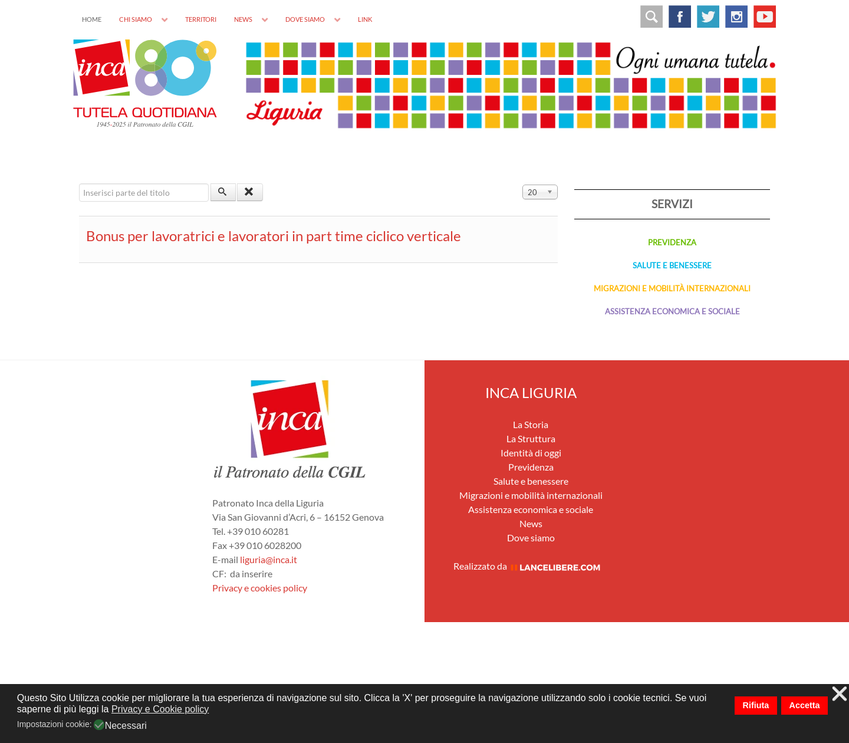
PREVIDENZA (672, 242)
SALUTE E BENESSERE (672, 265)
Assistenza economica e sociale (530, 509)
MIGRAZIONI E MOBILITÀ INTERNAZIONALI (672, 288)
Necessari (126, 726)
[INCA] (145, 81)
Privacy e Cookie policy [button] (160, 709)
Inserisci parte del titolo (79, 183)
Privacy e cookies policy (259, 587)
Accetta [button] (804, 705)
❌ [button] (839, 694)
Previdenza (531, 466)
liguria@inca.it (268, 559)
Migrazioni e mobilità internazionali (531, 495)
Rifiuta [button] (756, 705)
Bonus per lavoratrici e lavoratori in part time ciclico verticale (273, 235)
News (530, 523)
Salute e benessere (530, 480)
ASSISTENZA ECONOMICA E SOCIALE (672, 311)
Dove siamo (531, 537)
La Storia (530, 424)
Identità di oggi (531, 452)
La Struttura (530, 438)
